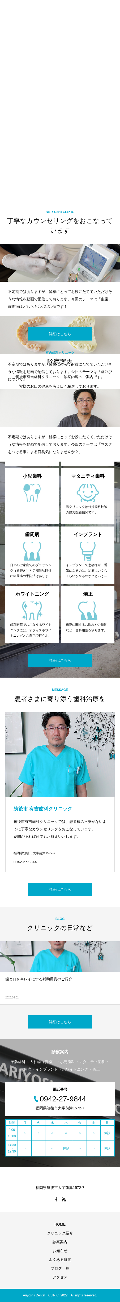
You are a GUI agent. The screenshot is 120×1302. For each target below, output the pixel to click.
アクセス (60, 1277)
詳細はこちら (60, 334)
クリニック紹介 (60, 1233)
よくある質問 (60, 1259)
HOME (60, 1224)
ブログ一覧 (60, 1268)
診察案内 (60, 1242)
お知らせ (60, 1251)
